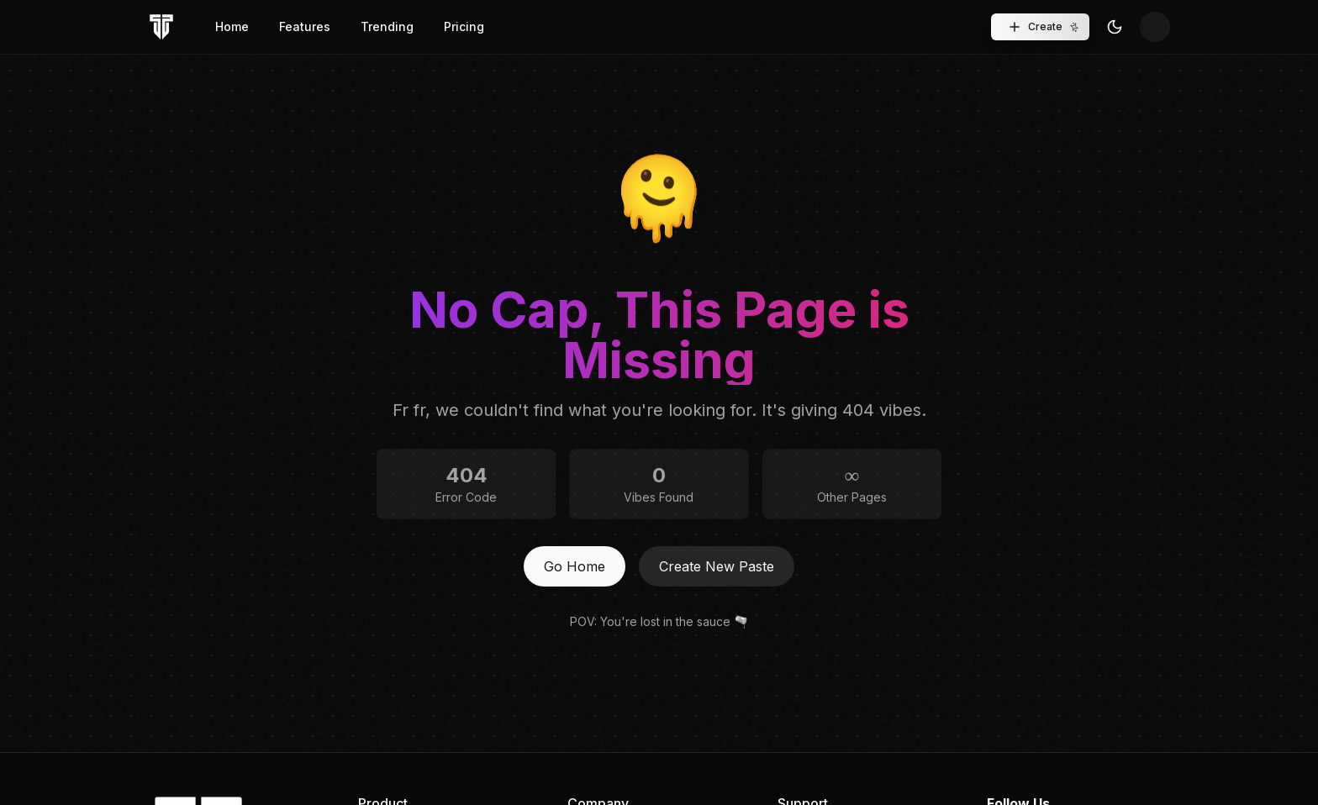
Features (304, 26)
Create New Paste (716, 566)
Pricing (464, 26)
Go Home (574, 566)
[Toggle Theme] (1114, 27)
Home (232, 26)
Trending (387, 26)
